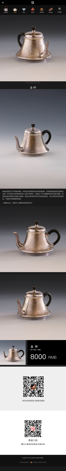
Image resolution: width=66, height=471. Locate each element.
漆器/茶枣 (42, 12)
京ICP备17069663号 (24, 462)
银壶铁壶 (6, 12)
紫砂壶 (32, 12)
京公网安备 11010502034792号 (38, 462)
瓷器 (24, 12)
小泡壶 (14, 12)
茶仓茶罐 (59, 12)
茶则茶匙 (51, 12)
